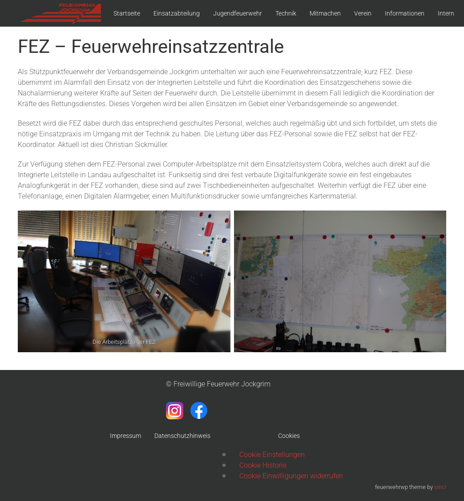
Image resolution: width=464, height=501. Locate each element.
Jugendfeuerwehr (237, 13)
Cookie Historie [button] (262, 465)
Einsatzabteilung (176, 13)
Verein (362, 13)
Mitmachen (325, 13)
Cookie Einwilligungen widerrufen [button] (291, 476)
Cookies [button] (289, 435)
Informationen (404, 13)
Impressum (125, 435)
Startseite (126, 13)
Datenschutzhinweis (182, 435)
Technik (285, 13)
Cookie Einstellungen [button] (272, 454)
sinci (440, 487)
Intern (446, 13)
